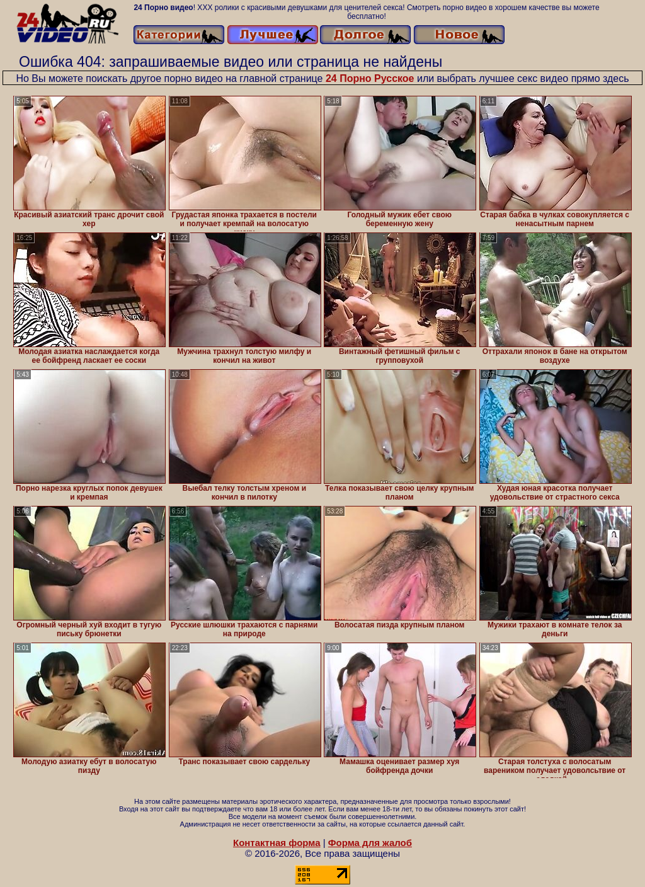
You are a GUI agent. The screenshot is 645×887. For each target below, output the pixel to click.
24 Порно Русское (370, 78)
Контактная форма (277, 842)
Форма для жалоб (370, 842)
